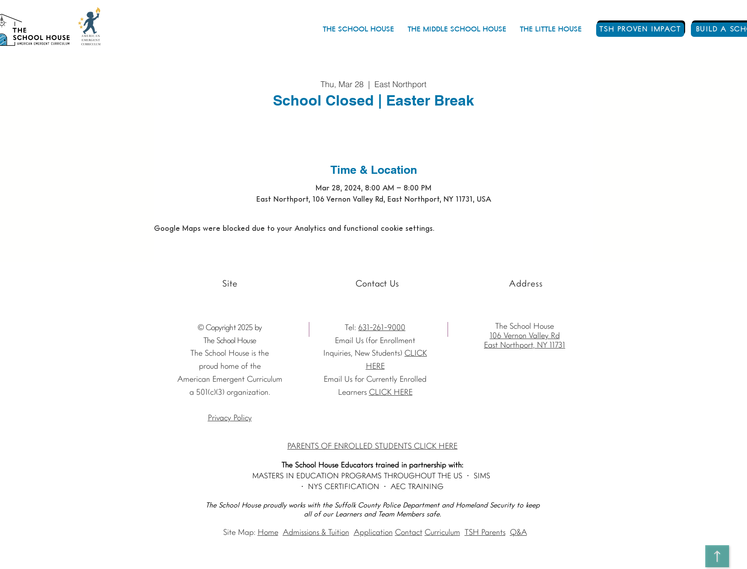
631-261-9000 (381, 328)
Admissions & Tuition (316, 533)
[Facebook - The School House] (196, 284)
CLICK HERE (391, 393)
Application (373, 533)
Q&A (518, 533)
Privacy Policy (230, 418)
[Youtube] (167, 284)
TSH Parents (485, 533)
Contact (408, 533)
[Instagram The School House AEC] (182, 284)
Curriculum (442, 533)
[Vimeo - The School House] (210, 284)
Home (268, 533)
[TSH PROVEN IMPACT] (640, 29)
